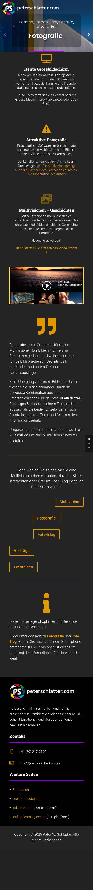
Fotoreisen (23, 566)
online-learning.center (29, 817)
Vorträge (22, 550)
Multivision (69, 501)
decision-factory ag (26, 799)
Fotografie (46, 518)
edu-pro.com (22, 808)
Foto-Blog (46, 534)
